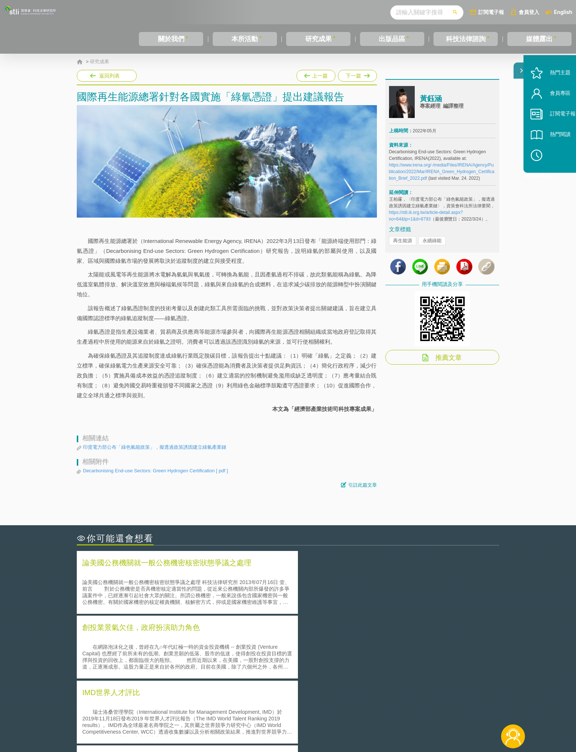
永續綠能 (432, 246)
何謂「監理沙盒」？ (318, 641)
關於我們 (171, 39)
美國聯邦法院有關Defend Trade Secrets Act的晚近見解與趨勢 (157, 651)
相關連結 (435, 712)
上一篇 (315, 74)
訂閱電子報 (491, 12)
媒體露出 (539, 39)
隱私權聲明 (293, 712)
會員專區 (551, 113)
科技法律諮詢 (466, 39)
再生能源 (402, 246)
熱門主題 (551, 93)
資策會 (393, 712)
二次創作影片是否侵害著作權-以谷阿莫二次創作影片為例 (152, 641)
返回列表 (109, 76)
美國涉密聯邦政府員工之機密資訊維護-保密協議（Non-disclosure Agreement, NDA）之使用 (177, 672)
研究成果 (318, 39)
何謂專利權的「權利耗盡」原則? (334, 661)
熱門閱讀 (551, 154)
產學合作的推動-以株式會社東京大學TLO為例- (350, 672)
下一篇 (357, 74)
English (563, 12)
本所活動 (244, 39)
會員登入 (529, 12)
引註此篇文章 (362, 485)
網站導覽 (335, 722)
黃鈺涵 (431, 104)
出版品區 (392, 39)
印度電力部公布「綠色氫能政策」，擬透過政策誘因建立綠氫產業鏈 (154, 447)
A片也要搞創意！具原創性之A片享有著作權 (347, 651)
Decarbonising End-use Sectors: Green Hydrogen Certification (155, 471)
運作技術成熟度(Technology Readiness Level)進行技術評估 (155, 661)
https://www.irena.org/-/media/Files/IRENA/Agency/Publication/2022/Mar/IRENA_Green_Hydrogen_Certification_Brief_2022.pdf (441, 177)
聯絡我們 (290, 722)
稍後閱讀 (554, 175)
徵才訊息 (335, 712)
